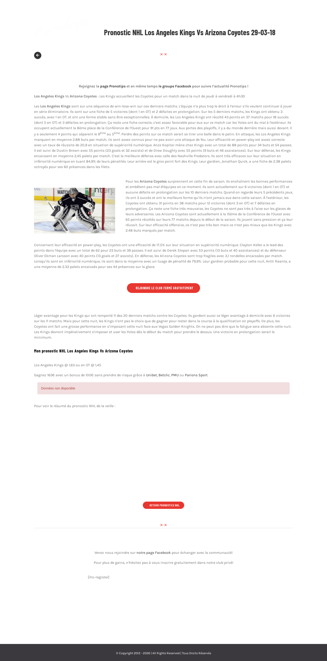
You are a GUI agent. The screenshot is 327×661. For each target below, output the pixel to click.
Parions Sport (196, 375)
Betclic (164, 375)
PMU (175, 375)
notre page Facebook (153, 552)
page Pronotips (113, 86)
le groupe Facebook (175, 86)
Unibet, (152, 375)
